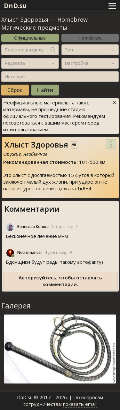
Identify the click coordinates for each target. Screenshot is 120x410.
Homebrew (89, 38)
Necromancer (29, 252)
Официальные (30, 38)
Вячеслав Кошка (33, 226)
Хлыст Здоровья (24, 19)
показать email (80, 404)
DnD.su (15, 5)
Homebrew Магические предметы (44, 23)
